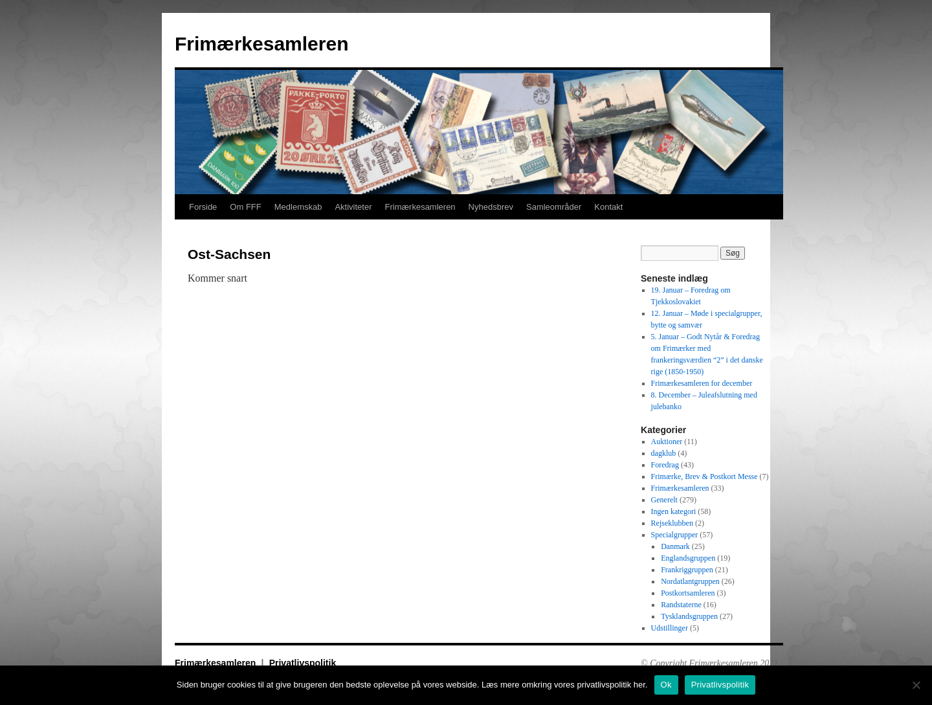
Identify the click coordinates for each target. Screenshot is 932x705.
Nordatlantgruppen (690, 581)
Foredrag (665, 464)
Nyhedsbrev (491, 207)
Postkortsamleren (688, 593)
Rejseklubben (672, 523)
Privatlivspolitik (302, 663)
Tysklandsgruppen (689, 616)
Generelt (664, 499)
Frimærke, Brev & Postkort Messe (704, 476)
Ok (666, 684)
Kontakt (608, 207)
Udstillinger (669, 627)
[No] (915, 684)
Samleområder (553, 207)
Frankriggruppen (687, 569)
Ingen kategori (673, 511)
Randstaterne (681, 604)
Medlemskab (298, 207)
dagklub (663, 453)
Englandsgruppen (688, 558)
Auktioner (667, 441)
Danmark (675, 546)
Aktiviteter (353, 207)
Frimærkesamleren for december (702, 383)
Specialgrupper (674, 534)
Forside (203, 207)
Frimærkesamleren (261, 43)
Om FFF (245, 207)
